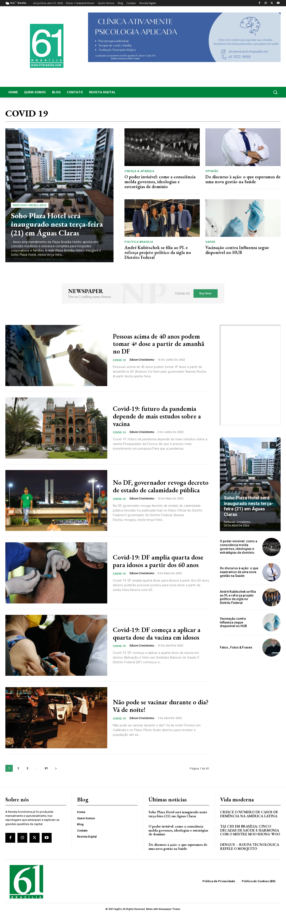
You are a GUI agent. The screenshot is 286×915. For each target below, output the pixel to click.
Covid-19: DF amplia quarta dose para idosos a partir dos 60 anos (158, 561)
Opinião (211, 171)
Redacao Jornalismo (237, 522)
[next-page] (55, 768)
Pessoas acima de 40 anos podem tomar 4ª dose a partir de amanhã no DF (158, 344)
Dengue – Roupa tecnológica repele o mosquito (249, 846)
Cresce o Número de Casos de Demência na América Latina (249, 814)
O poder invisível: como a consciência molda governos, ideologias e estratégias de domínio (160, 181)
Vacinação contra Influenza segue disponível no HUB (237, 250)
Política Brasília (138, 241)
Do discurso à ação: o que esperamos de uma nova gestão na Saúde (242, 179)
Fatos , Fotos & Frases (236, 647)
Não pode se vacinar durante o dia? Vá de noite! (160, 706)
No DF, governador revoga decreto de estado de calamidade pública (160, 486)
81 (46, 768)
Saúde (210, 241)
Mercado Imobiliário (30, 205)
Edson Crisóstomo (142, 359)
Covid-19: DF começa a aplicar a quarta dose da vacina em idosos (156, 634)
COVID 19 (119, 360)
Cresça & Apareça (139, 171)
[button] (250, 92)
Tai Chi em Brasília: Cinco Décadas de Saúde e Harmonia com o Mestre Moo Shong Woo (250, 830)
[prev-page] (265, 445)
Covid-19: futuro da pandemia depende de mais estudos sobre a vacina (157, 416)
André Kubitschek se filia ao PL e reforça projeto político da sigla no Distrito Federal (157, 252)
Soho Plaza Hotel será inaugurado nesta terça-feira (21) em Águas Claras (57, 224)
